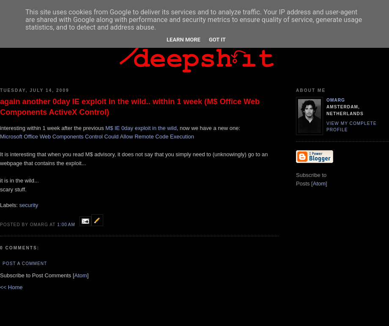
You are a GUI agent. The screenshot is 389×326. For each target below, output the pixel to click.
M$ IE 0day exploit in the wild (140, 128)
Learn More (183, 39)
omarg (335, 100)
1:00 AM (67, 224)
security (28, 205)
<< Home (11, 287)
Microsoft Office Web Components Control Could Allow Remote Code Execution (97, 136)
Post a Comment (25, 263)
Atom (80, 275)
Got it (217, 39)
